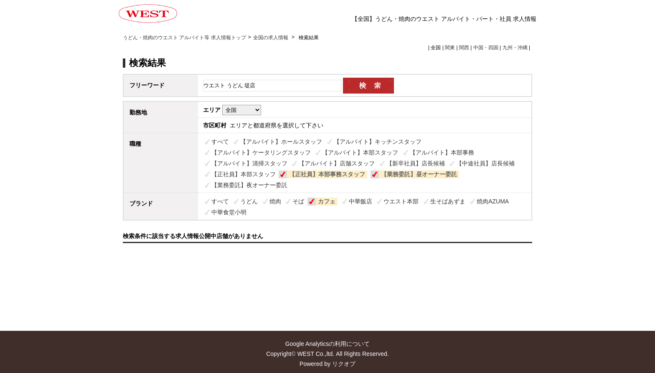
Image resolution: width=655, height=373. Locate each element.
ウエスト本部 (401, 201)
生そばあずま (447, 201)
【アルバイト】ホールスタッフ (281, 141)
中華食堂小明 (228, 212)
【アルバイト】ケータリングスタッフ (261, 152)
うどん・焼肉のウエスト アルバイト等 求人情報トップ (184, 38)
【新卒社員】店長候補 (415, 163)
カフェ (326, 201)
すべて (220, 141)
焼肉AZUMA (493, 201)
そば (298, 201)
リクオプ (343, 363)
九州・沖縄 (515, 48)
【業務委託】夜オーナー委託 (249, 185)
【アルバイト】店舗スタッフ (337, 163)
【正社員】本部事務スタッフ (327, 174)
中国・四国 (485, 48)
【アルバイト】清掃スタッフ (249, 163)
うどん (249, 201)
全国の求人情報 (271, 38)
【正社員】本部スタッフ (243, 174)
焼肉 (275, 201)
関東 (450, 48)
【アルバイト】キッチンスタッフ (377, 141)
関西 (464, 48)
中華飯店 (360, 201)
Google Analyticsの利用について (327, 343)
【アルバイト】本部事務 (442, 152)
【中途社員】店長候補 (485, 163)
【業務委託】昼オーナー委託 (419, 174)
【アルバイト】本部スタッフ (360, 152)
